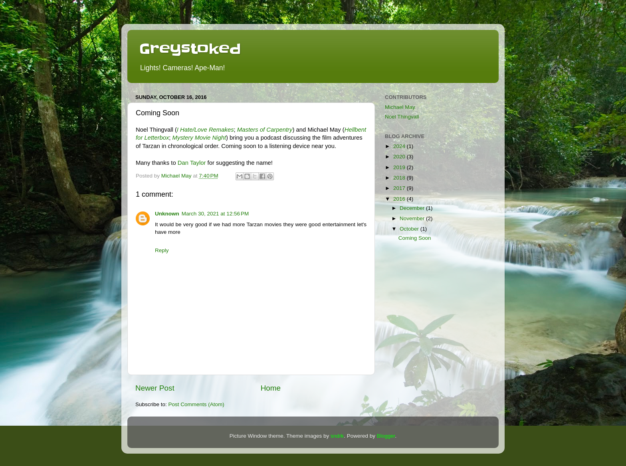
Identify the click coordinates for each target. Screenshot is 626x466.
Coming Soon (414, 238)
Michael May (400, 107)
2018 (400, 178)
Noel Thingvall (402, 117)
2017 (400, 188)
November (413, 218)
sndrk (337, 436)
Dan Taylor (192, 163)
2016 (400, 199)
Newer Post (154, 388)
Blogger (386, 436)
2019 (400, 167)
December (413, 208)
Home (271, 388)
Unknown (167, 214)
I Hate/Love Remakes (205, 129)
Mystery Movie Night (199, 137)
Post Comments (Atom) (196, 404)
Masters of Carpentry (265, 129)
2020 (400, 157)
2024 (400, 146)
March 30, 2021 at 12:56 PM (215, 214)
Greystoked (190, 49)
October (410, 229)
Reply (162, 250)
